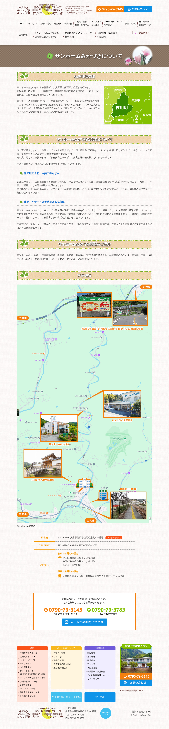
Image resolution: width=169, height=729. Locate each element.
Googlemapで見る (26, 526)
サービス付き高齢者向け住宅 (32, 678)
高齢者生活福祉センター (30, 692)
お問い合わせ (138, 9)
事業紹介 (68, 23)
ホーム (21, 23)
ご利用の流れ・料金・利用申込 (66, 697)
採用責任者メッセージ (46, 37)
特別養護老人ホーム (28, 653)
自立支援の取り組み (62, 664)
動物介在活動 (130, 23)
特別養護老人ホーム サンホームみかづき (40, 9)
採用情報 (23, 35)
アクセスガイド (142, 32)
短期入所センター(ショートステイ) (27, 658)
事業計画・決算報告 (96, 671)
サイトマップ (93, 679)
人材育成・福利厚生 (107, 33)
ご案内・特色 (45, 23)
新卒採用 (69, 37)
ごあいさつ (32, 23)
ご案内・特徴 (59, 653)
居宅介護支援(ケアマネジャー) (27, 686)
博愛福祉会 (92, 668)
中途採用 (101, 37)
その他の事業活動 (27, 696)
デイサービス (26, 663)
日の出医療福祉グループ (98, 675)
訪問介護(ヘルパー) (28, 681)
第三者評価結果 (60, 668)
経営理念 (91, 656)
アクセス (91, 664)
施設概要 (58, 23)
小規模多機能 (26, 667)
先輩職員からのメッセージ (78, 33)
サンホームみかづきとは (47, 33)
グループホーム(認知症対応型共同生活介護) (32, 672)
